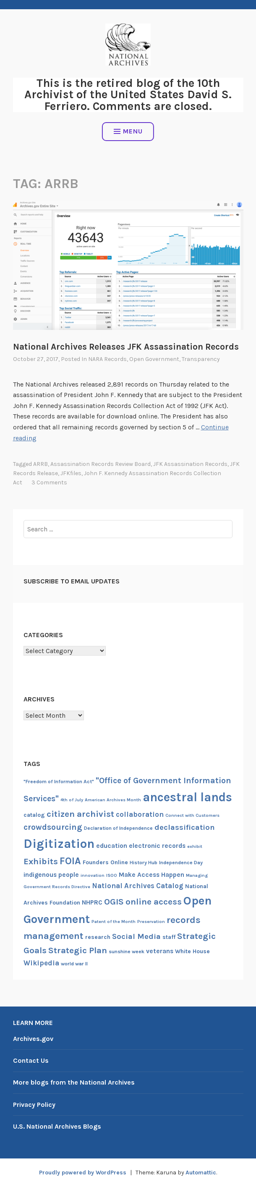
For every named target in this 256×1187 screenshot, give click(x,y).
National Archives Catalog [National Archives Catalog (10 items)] (137, 885)
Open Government (154, 359)
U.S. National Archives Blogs (57, 1126)
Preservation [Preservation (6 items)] (151, 921)
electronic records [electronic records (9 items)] (157, 846)
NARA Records (107, 359)
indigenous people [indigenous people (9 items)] (51, 874)
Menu (128, 131)
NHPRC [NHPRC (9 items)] (92, 902)
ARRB (40, 464)
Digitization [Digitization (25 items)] (59, 844)
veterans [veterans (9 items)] (159, 951)
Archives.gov (33, 1039)
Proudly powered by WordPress (82, 1172)
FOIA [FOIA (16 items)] (70, 861)
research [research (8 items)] (97, 937)
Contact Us (31, 1060)
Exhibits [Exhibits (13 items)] (41, 861)
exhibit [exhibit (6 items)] (194, 846)
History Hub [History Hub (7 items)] (143, 862)
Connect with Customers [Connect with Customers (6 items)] (192, 815)
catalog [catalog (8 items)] (34, 814)
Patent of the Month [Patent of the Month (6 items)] (113, 921)
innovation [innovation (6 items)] (92, 875)
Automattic (200, 1172)
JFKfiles (70, 473)
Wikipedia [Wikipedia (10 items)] (41, 963)
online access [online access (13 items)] (153, 902)
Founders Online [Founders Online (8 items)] (105, 862)
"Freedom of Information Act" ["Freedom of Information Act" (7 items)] (59, 781)
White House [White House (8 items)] (192, 951)
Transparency (201, 359)
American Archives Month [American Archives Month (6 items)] (113, 800)
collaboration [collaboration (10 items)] (140, 814)
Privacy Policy (34, 1105)
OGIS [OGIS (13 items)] (114, 902)
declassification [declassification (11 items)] (184, 827)
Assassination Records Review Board (100, 464)
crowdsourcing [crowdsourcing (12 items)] (53, 827)
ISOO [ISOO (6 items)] (111, 875)
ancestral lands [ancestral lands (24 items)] (187, 797)
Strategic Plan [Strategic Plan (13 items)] (77, 950)
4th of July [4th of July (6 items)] (71, 800)
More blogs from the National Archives (74, 1082)
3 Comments (49, 482)
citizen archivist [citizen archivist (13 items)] (80, 814)
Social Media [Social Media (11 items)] (136, 936)
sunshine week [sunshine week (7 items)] (126, 951)
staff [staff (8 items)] (168, 937)
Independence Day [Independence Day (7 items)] (181, 862)
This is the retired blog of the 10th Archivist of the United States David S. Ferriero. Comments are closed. (128, 94)
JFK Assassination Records (190, 464)
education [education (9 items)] (111, 846)
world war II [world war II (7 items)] (74, 964)
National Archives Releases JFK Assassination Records (126, 347)
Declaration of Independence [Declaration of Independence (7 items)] (118, 828)
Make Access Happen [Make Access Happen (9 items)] (151, 874)
